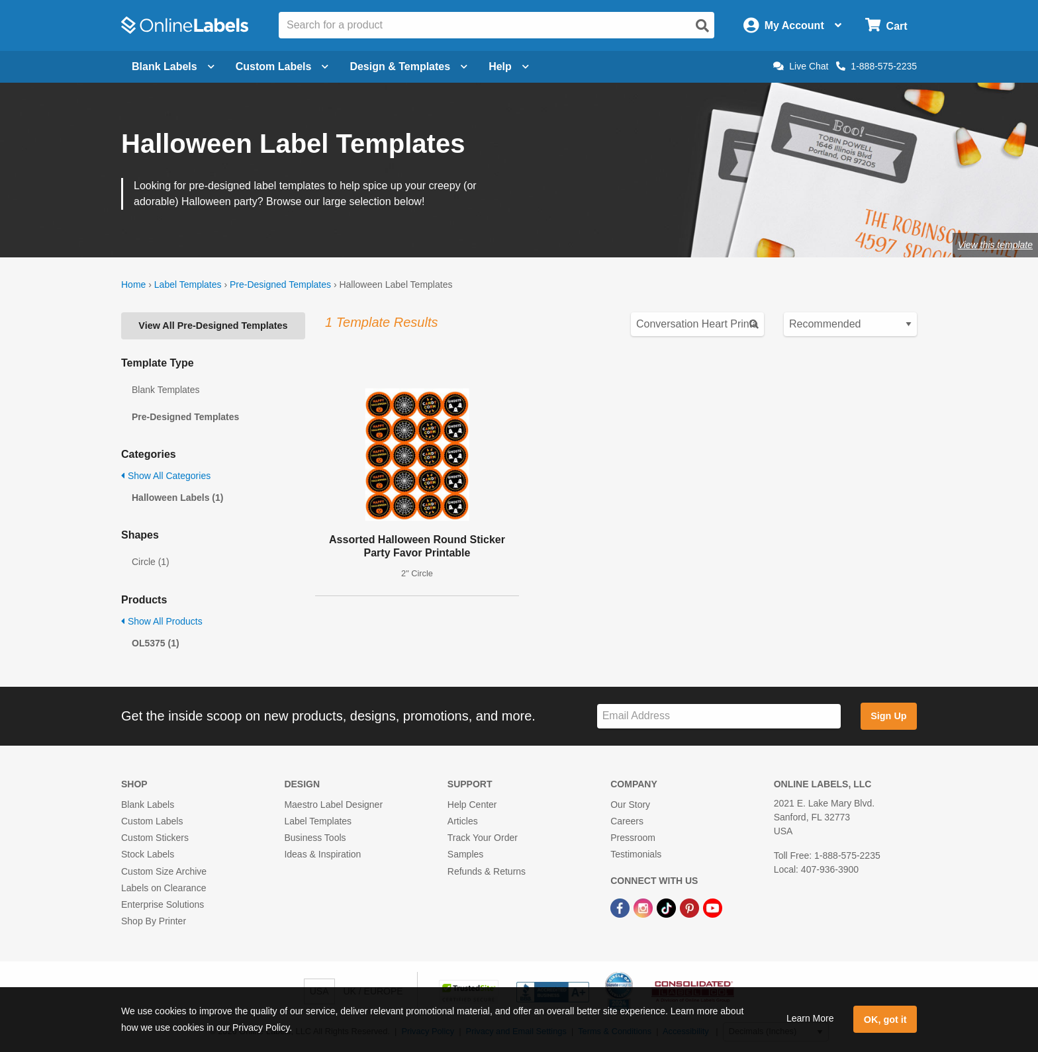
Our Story (630, 804)
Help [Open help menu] (509, 66)
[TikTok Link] (668, 907)
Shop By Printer (153, 921)
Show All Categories (166, 475)
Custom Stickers (155, 837)
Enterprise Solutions (162, 904)
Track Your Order (483, 837)
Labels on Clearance (163, 888)
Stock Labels (147, 854)
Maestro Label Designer (333, 804)
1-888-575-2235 (876, 66)
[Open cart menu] (886, 25)
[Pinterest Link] (691, 907)
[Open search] (702, 26)
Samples (465, 854)
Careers (626, 821)
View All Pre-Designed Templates (212, 325)
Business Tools (315, 837)
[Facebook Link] (621, 907)
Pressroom (632, 837)
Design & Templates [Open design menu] (408, 66)
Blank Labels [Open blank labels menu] (173, 66)
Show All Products (162, 621)
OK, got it (885, 1019)
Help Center (472, 804)
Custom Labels (152, 821)
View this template (995, 245)
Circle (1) (150, 561)
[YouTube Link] (712, 907)
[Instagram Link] (644, 907)
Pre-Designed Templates (280, 284)
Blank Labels (147, 804)
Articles (463, 821)
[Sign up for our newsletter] (719, 716)
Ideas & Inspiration (322, 854)
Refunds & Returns (487, 871)
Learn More (810, 1018)
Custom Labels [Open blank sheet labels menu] (282, 66)
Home (133, 284)
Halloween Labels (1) (177, 497)
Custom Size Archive (164, 871)
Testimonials (635, 854)
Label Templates (188, 284)
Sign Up (888, 716)
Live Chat (800, 66)
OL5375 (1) (155, 643)
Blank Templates (165, 389)
